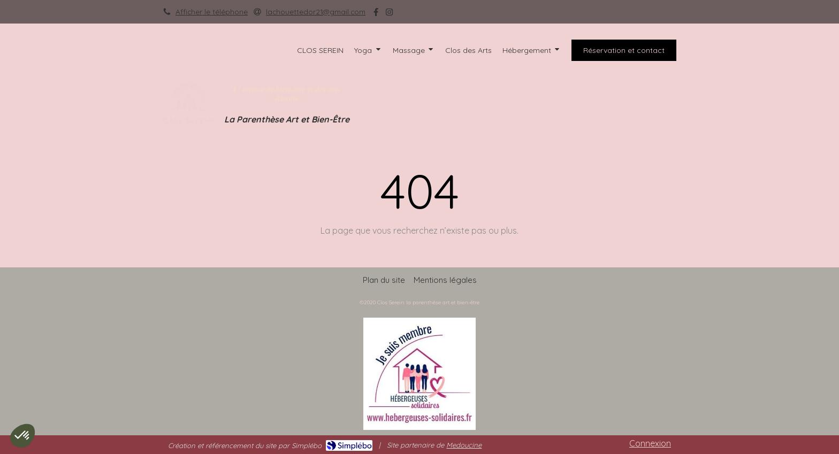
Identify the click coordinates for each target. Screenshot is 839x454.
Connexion (650, 443)
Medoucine (464, 445)
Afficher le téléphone (212, 11)
